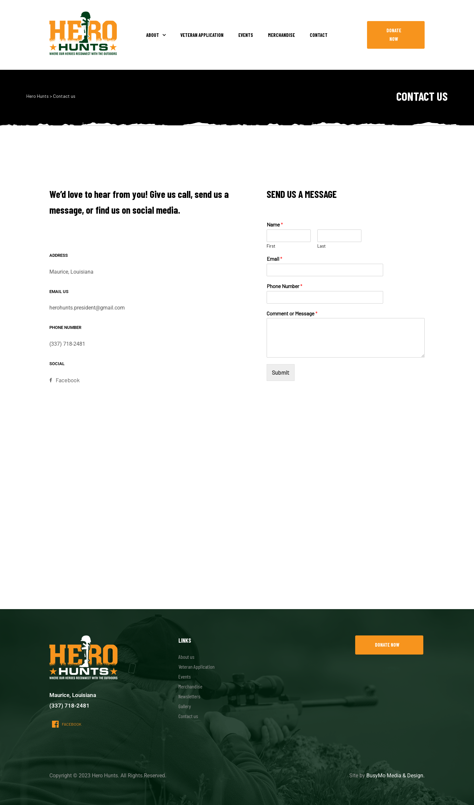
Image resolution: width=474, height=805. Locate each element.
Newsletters (189, 696)
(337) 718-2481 (67, 344)
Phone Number (285, 286)
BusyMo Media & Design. (395, 775)
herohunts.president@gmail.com (87, 308)
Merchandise (281, 35)
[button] (396, 35)
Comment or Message (292, 313)
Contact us (188, 716)
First (271, 246)
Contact (319, 35)
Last (321, 246)
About (156, 35)
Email (274, 258)
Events (245, 35)
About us (186, 657)
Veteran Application (202, 35)
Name (275, 224)
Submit (280, 372)
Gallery (184, 706)
